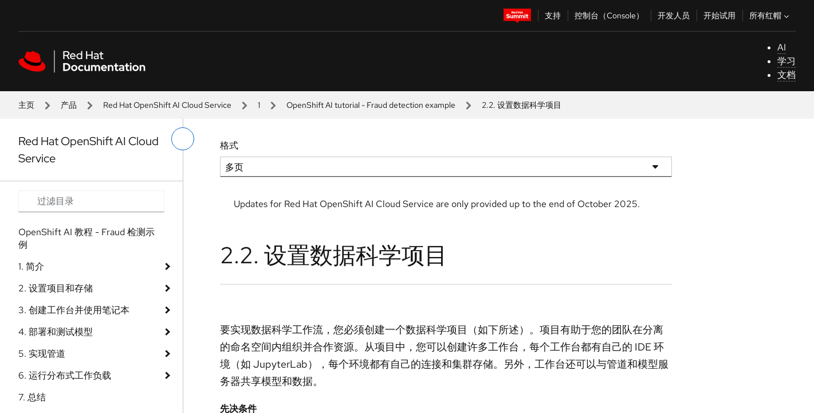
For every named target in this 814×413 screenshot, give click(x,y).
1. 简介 (31, 266)
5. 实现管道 (41, 354)
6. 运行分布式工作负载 (64, 375)
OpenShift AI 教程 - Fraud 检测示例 (86, 238)
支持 (553, 15)
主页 (26, 105)
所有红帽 (770, 15)
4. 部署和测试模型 (55, 332)
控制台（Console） (609, 15)
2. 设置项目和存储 (55, 288)
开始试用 (719, 15)
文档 (786, 75)
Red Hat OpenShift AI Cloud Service (167, 105)
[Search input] (91, 201)
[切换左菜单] (182, 138)
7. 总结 (32, 397)
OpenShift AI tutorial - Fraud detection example (370, 105)
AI (781, 47)
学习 (786, 61)
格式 (229, 145)
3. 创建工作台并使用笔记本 (73, 310)
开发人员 (674, 15)
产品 (69, 105)
